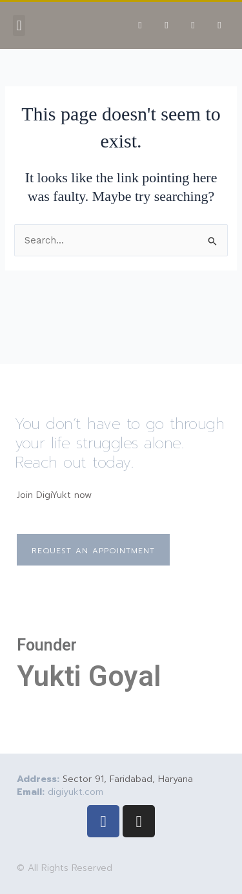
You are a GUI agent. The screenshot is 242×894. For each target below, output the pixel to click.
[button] (19, 25)
